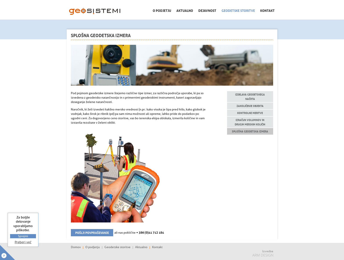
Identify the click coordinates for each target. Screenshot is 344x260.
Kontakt (267, 10)
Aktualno (184, 10)
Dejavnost (207, 10)
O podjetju (162, 10)
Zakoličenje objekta (249, 106)
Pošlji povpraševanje (92, 232)
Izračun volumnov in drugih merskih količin (250, 122)
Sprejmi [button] (23, 236)
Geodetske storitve (238, 10)
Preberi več (23, 242)
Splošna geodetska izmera (250, 131)
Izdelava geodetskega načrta (250, 96)
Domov (76, 247)
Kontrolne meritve (250, 113)
